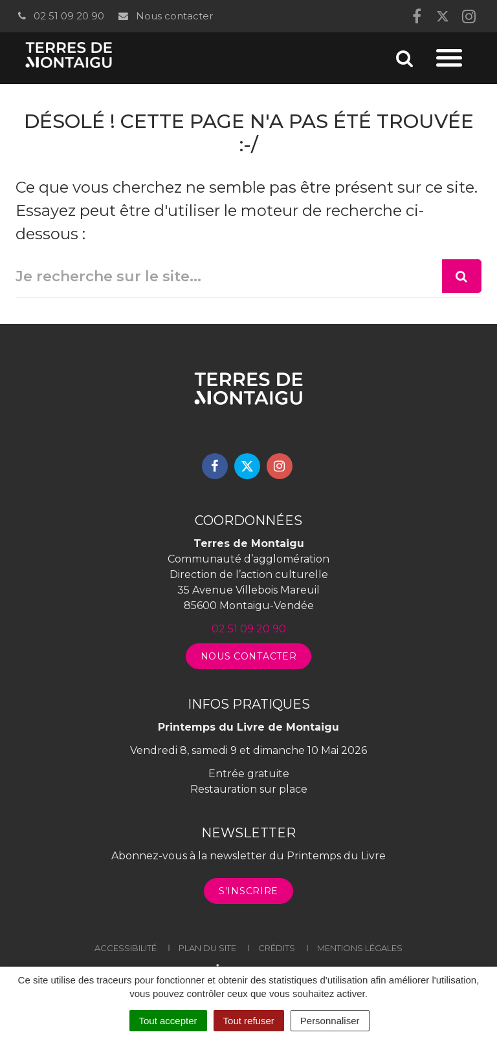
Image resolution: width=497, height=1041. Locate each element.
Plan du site (207, 948)
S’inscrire (248, 891)
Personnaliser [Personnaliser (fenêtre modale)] (330, 1020)
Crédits (276, 948)
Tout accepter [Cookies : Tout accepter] (168, 1020)
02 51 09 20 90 (60, 16)
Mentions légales (360, 948)
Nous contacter (164, 16)
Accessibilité (125, 948)
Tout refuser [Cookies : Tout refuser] (248, 1020)
